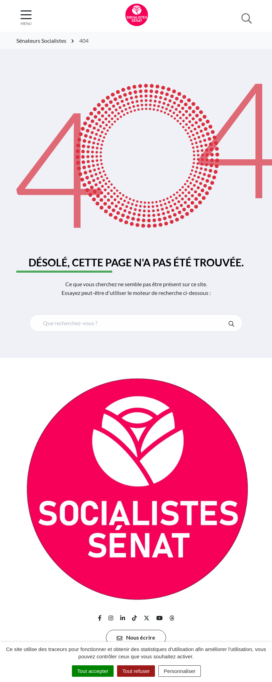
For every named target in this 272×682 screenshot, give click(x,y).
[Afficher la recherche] (246, 17)
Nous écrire (136, 637)
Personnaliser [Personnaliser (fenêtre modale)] (180, 671)
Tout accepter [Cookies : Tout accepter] (92, 671)
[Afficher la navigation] (26, 18)
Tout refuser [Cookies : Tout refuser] (136, 671)
